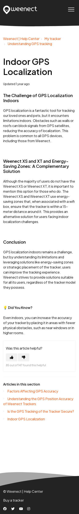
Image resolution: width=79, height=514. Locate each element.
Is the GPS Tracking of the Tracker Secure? (40, 411)
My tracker (52, 38)
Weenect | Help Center (21, 38)
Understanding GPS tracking (30, 43)
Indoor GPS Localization (26, 419)
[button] (71, 9)
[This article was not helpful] (23, 357)
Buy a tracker (13, 500)
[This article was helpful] (11, 357)
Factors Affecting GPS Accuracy (32, 391)
